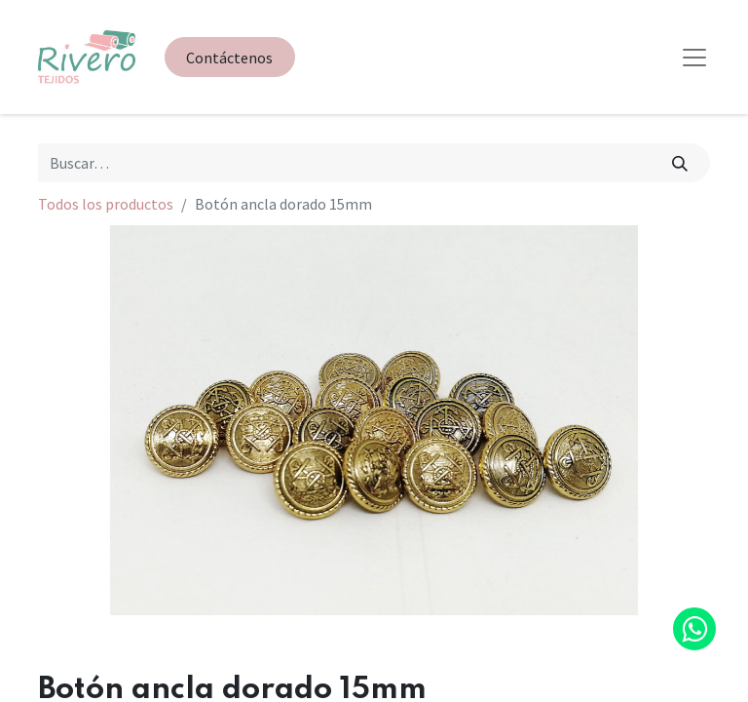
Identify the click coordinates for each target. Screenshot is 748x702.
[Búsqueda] (680, 162)
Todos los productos (105, 204)
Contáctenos (229, 57)
